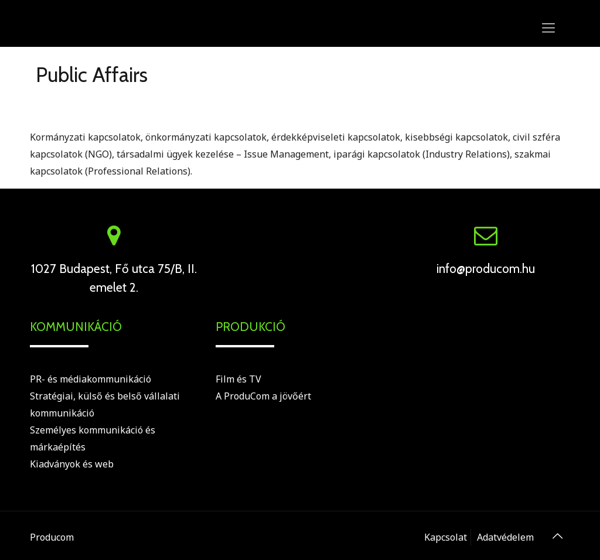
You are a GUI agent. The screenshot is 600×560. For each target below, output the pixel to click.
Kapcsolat (445, 537)
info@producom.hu (486, 268)
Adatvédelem (505, 537)
